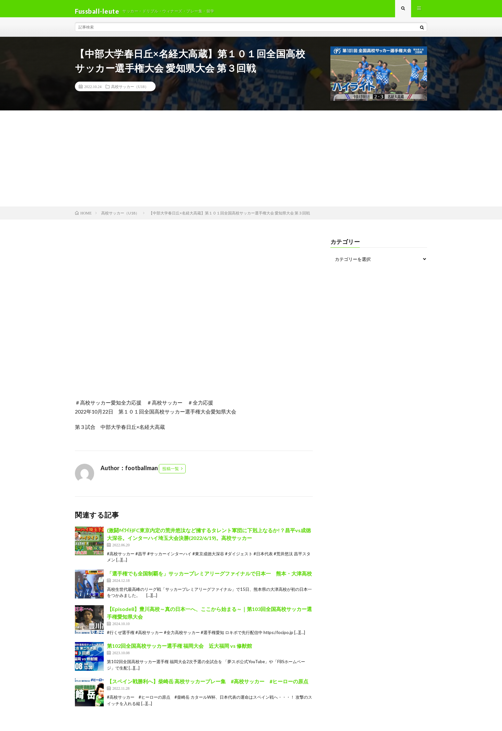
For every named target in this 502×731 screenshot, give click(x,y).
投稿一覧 (170, 473)
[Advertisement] (251, 163)
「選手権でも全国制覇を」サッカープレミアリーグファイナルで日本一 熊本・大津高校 (209, 578)
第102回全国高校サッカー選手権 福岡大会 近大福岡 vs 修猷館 (179, 651)
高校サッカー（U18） (130, 91)
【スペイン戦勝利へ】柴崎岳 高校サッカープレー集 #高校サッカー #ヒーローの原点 (207, 686)
